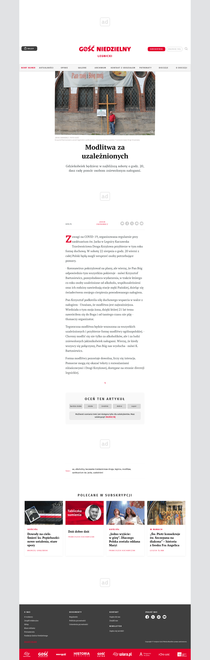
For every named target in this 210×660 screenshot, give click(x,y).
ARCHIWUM (100, 68)
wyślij (142, 222)
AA (73, 469)
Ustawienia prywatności (78, 624)
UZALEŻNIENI (98, 472)
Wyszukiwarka (186, 48)
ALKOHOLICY (79, 469)
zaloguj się (174, 49)
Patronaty (145, 68)
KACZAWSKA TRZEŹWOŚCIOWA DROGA (99, 469)
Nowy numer (28, 68)
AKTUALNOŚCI (46, 68)
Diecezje (163, 68)
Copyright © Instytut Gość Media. (156, 642)
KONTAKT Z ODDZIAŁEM (123, 68)
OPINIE (64, 68)
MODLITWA (126, 469)
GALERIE (82, 68)
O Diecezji (181, 68)
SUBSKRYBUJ (156, 49)
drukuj (137, 222)
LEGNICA (118, 469)
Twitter (132, 222)
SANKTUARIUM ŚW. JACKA (82, 472)
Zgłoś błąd (30, 642)
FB (127, 222)
